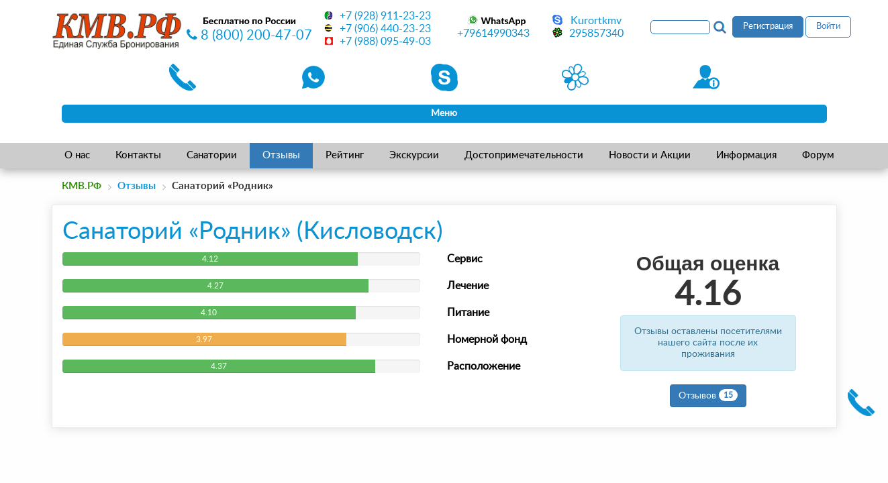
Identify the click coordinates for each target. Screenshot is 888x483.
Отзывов (708, 395)
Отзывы (281, 155)
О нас (77, 155)
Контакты (138, 155)
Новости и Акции (650, 155)
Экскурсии (414, 155)
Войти (828, 26)
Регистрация (768, 26)
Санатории (212, 155)
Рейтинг (345, 155)
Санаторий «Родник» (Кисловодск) (252, 231)
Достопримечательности (523, 155)
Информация (746, 155)
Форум (818, 155)
